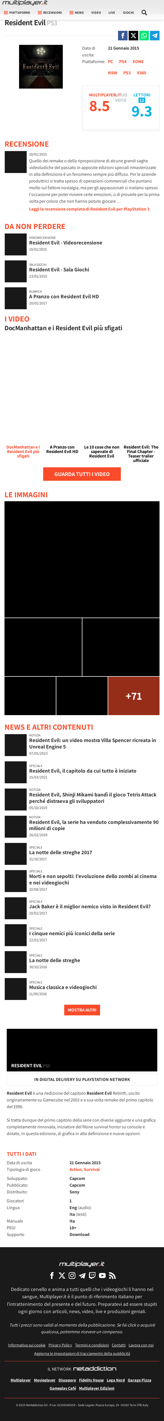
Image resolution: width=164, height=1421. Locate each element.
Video (96, 12)
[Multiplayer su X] (62, 1275)
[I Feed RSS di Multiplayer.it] (112, 1275)
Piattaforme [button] (17, 12)
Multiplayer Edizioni (96, 1388)
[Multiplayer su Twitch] (92, 1275)
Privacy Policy (60, 1345)
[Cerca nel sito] (144, 13)
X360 (141, 73)
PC (110, 61)
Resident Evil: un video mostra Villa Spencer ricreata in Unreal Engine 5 (92, 743)
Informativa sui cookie (26, 1345)
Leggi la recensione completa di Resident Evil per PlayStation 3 (89, 209)
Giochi (128, 12)
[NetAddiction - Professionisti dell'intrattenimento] (94, 1369)
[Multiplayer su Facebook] (51, 1275)
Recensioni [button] (50, 12)
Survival (92, 1169)
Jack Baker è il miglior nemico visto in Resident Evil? (90, 906)
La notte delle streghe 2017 (60, 852)
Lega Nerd (116, 1380)
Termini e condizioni (92, 1345)
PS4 (122, 61)
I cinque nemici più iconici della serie (72, 933)
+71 (134, 695)
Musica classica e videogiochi (63, 987)
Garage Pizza (139, 1380)
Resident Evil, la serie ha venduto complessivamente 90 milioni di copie (94, 825)
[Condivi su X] (133, 35)
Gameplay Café (63, 1388)
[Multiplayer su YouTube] (102, 1275)
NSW (112, 73)
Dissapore (67, 1380)
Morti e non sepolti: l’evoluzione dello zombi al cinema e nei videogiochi (93, 879)
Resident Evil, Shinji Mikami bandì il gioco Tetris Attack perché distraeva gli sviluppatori (92, 797)
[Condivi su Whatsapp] (144, 35)
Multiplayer (21, 1380)
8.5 (99, 105)
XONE (138, 61)
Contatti (119, 1345)
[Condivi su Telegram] (155, 35)
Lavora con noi (141, 1345)
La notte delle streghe (54, 960)
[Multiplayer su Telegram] (82, 1275)
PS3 (127, 73)
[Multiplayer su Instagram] (72, 1275)
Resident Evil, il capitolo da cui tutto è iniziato (83, 770)
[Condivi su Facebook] (123, 35)
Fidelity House (91, 1380)
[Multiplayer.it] (25, 3)
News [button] (77, 12)
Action (76, 1169)
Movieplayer (45, 1380)
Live (111, 12)
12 (142, 100)
